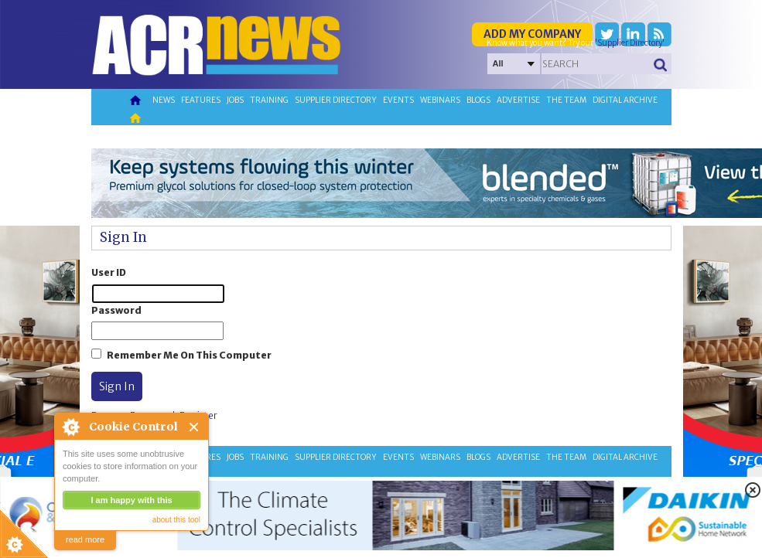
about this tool (176, 519)
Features (200, 100)
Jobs (235, 100)
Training (269, 100)
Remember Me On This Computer (189, 355)
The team (566, 100)
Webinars (440, 100)
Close (195, 427)
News (163, 100)
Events (398, 100)
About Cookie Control (70, 426)
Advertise (518, 100)
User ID (108, 272)
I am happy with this (131, 500)
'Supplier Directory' (630, 43)
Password (116, 310)
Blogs (478, 100)
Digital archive (625, 100)
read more (85, 539)
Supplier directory (336, 100)
